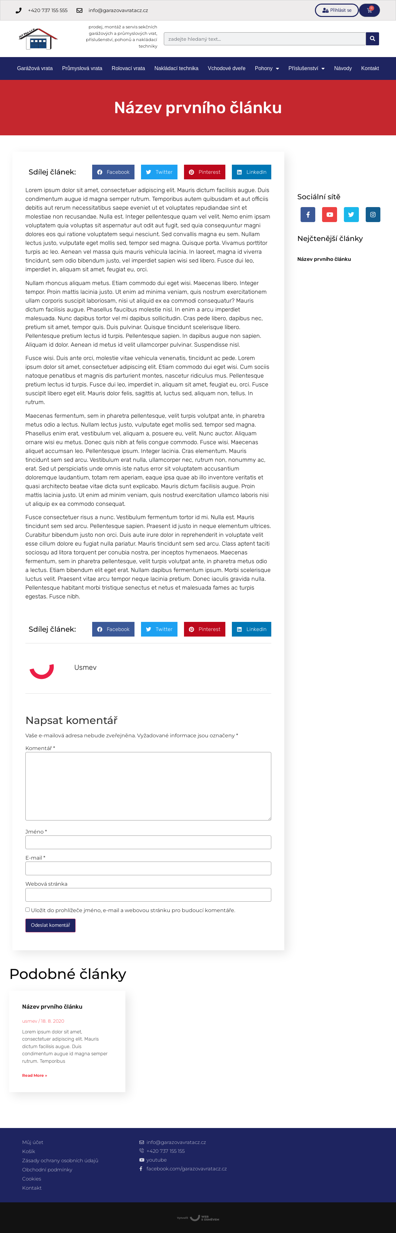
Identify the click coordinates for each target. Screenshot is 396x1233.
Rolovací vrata (128, 68)
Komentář (40, 748)
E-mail (35, 858)
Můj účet (32, 1142)
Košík (28, 1151)
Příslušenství (307, 68)
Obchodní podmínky (47, 1169)
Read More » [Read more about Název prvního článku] (34, 1075)
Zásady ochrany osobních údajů (60, 1160)
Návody (343, 68)
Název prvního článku (324, 259)
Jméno (36, 832)
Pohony (267, 68)
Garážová (34, 68)
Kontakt (370, 68)
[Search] (372, 38)
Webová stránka (46, 884)
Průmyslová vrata (82, 68)
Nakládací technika (176, 68)
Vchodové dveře (227, 68)
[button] (113, 172)
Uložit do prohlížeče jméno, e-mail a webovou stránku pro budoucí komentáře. (133, 910)
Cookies (31, 1179)
